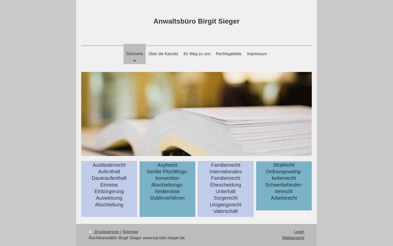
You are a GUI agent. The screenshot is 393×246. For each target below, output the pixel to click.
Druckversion (104, 231)
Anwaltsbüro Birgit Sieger (196, 21)
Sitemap (130, 231)
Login (299, 231)
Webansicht (293, 237)
